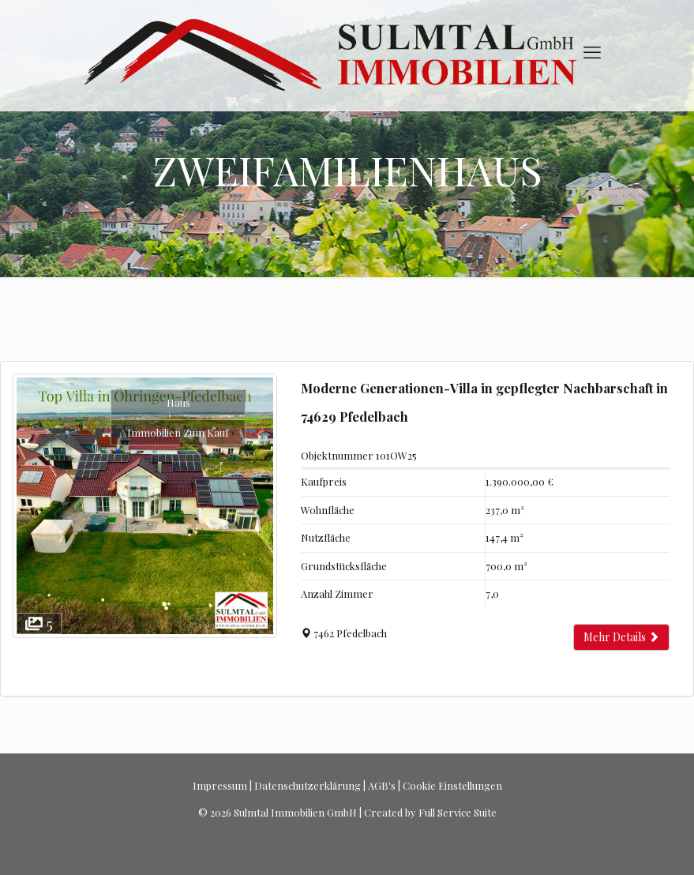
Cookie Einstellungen (452, 785)
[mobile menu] (592, 51)
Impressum (220, 785)
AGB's (382, 785)
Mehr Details (621, 636)
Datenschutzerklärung (307, 785)
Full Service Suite (457, 812)
